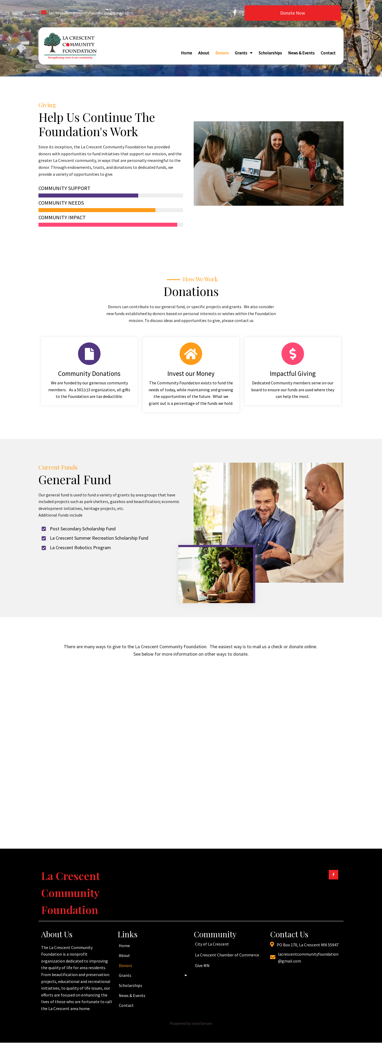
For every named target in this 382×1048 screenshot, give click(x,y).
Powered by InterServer (191, 1023)
